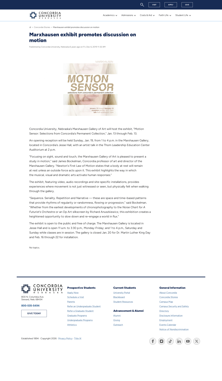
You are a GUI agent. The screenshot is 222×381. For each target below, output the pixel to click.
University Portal (121, 292)
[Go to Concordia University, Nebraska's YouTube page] (188, 341)
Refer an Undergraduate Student (84, 306)
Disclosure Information (171, 315)
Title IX (77, 338)
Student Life (181, 15)
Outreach (118, 324)
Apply (170, 5)
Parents (71, 301)
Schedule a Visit (75, 297)
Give (187, 5)
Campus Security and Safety (174, 306)
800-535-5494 (30, 305)
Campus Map (166, 301)
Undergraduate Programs (80, 320)
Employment (165, 320)
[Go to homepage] (30, 27)
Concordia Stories (42, 27)
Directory (164, 311)
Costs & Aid (146, 15)
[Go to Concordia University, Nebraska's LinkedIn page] (179, 341)
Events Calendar (167, 324)
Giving (116, 320)
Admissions (127, 15)
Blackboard (119, 297)
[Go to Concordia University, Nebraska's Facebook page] (153, 341)
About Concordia (168, 292)
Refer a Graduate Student (80, 311)
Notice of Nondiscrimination (174, 329)
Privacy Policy (65, 338)
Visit (154, 5)
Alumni (117, 315)
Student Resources (123, 301)
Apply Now (73, 292)
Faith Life (163, 15)
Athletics (72, 324)
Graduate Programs (77, 315)
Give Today (34, 313)
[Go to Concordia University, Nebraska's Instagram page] (161, 341)
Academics (108, 15)
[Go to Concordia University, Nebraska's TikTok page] (170, 341)
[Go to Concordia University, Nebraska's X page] (196, 341)
